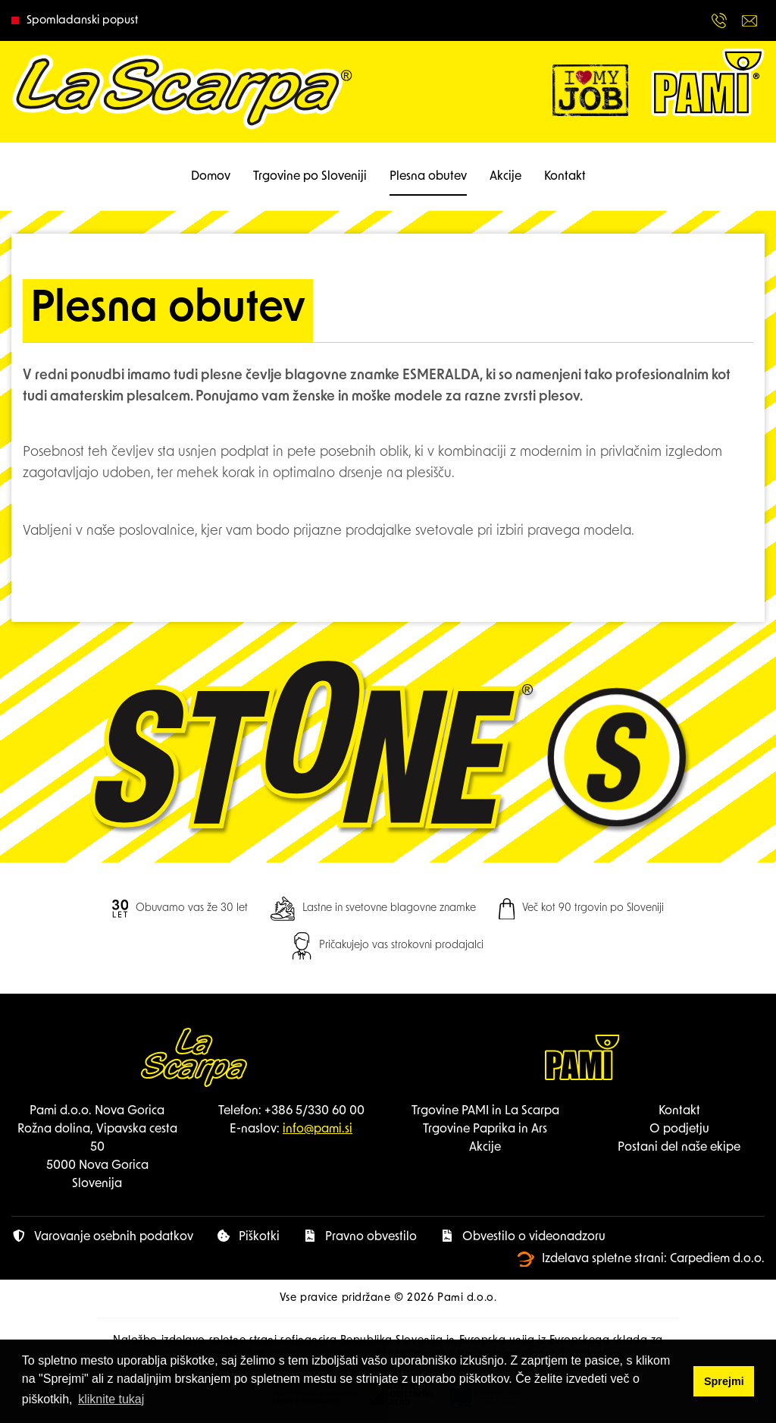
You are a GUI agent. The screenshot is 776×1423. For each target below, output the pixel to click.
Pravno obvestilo (359, 1236)
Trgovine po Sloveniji (310, 177)
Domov (210, 177)
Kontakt (565, 177)
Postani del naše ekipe (679, 1148)
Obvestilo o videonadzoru (522, 1236)
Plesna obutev (428, 177)
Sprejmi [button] (724, 1381)
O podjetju (679, 1129)
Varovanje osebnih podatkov (102, 1236)
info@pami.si (317, 1129)
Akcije (505, 177)
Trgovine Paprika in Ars (485, 1129)
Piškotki (248, 1236)
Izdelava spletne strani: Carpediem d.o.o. (641, 1260)
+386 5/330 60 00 (314, 1111)
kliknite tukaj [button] (111, 1399)
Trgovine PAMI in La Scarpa (485, 1111)
